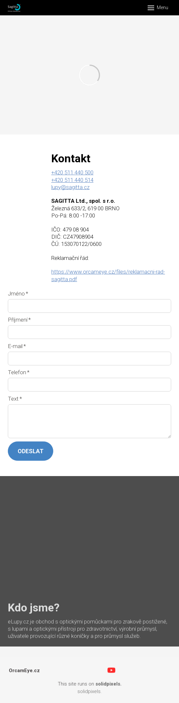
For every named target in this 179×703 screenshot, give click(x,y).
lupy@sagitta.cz (70, 187)
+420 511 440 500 (72, 172)
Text (15, 398)
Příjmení (19, 319)
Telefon (18, 372)
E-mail (17, 346)
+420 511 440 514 (72, 180)
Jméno (18, 293)
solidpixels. (89, 694)
